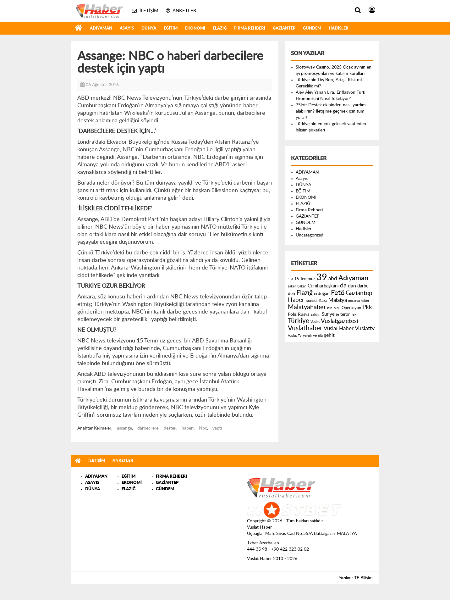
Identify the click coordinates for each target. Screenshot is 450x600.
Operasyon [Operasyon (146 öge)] (351, 308)
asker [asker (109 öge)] (292, 286)
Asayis (127, 28)
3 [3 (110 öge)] (292, 279)
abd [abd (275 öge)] (332, 278)
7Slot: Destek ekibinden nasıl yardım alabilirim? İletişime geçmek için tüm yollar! (331, 111)
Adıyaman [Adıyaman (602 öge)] (353, 278)
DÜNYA (148, 28)
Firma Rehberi (249, 28)
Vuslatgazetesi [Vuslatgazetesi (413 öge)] (339, 321)
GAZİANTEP (284, 28)
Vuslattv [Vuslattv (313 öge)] (365, 328)
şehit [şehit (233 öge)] (329, 335)
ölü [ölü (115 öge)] (320, 335)
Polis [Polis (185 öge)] (292, 314)
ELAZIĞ (220, 28)
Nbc (203, 428)
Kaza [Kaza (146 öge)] (323, 301)
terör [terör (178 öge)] (345, 314)
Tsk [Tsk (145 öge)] (353, 314)
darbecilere (147, 428)
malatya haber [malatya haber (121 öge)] (358, 301)
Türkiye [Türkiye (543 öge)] (298, 321)
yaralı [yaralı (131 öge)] (307, 335)
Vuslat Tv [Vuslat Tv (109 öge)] (295, 335)
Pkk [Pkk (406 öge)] (367, 307)
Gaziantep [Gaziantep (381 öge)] (359, 293)
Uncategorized (309, 235)
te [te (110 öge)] (337, 314)
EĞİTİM (171, 28)
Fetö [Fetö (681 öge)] (337, 292)
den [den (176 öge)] (291, 294)
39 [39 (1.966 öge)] (321, 277)
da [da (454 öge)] (343, 285)
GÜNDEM (312, 28)
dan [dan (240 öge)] (352, 285)
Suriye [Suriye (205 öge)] (328, 314)
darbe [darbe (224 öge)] (363, 286)
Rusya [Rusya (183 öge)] (304, 314)
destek (170, 428)
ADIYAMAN (101, 28)
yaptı (217, 428)
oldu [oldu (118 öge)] (337, 308)
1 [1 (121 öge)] (289, 279)
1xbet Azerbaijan (263, 543)
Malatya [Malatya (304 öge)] (337, 300)
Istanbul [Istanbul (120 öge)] (311, 301)
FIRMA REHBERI (171, 477)
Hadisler (338, 28)
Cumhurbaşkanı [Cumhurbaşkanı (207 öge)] (323, 286)
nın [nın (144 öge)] (329, 308)
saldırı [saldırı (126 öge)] (316, 314)
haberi (188, 428)
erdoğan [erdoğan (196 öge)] (322, 293)
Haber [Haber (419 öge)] (296, 300)
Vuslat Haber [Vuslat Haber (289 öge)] (339, 328)
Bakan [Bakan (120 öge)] (301, 286)
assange (124, 428)
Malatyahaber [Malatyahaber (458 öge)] (307, 307)
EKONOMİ (195, 28)
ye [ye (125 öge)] (315, 335)
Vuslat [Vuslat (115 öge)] (315, 322)
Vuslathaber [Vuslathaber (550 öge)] (305, 328)
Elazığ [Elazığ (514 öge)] (304, 293)
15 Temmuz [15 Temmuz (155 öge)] (304, 279)
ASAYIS (92, 483)
